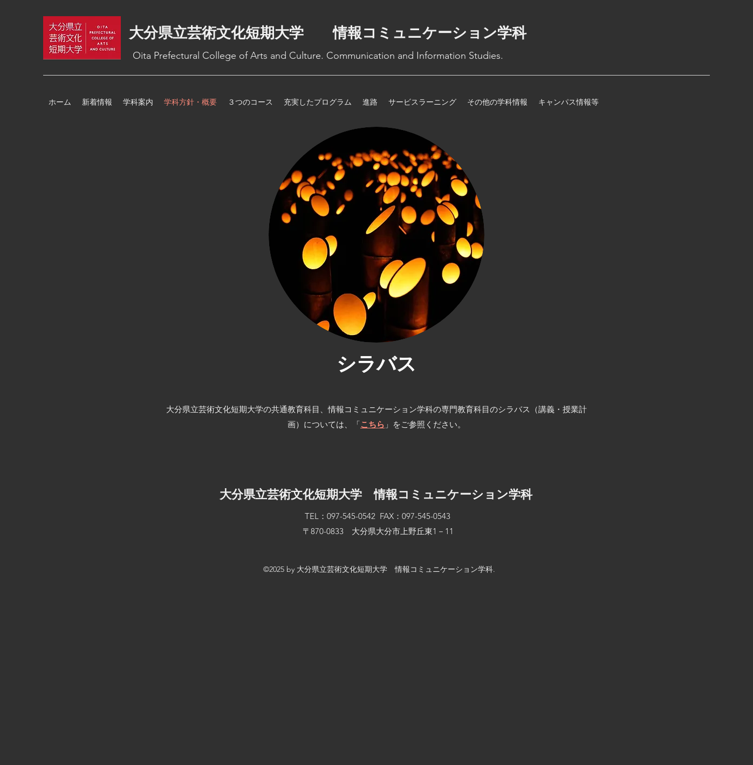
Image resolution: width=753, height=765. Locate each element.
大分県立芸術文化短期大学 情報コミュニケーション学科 (327, 33)
